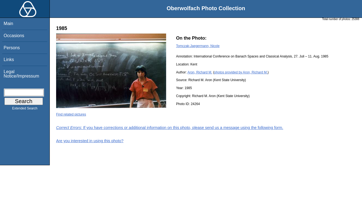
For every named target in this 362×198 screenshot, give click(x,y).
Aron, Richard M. (199, 72)
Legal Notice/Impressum (21, 73)
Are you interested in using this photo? (90, 141)
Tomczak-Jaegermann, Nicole (198, 46)
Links (9, 59)
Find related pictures (71, 114)
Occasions (14, 35)
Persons (12, 47)
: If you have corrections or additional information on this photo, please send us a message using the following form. (169, 127)
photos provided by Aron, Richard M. (241, 72)
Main (8, 23)
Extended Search (24, 109)
